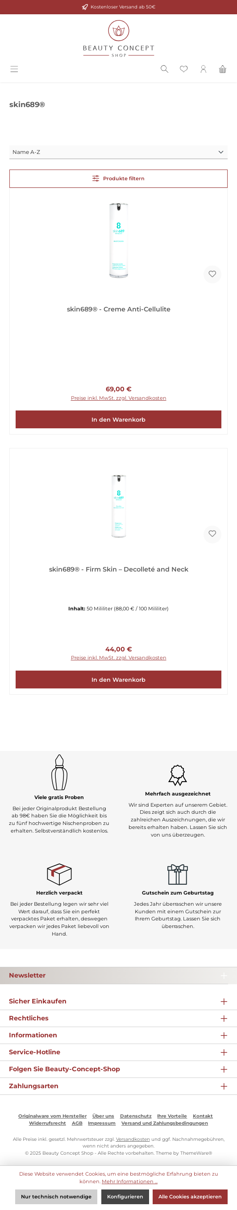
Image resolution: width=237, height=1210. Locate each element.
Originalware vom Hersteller (52, 1116)
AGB (77, 1123)
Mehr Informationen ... (130, 1181)
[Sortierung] (118, 152)
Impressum (102, 1123)
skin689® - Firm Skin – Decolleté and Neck (118, 569)
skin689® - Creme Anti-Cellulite (118, 309)
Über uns (103, 1116)
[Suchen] (165, 70)
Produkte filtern (118, 178)
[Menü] (14, 70)
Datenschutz (136, 1116)
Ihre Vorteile (172, 1116)
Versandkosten (133, 1139)
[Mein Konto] (203, 70)
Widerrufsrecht (47, 1123)
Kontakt (203, 1116)
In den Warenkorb (118, 419)
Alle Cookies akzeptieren (190, 1196)
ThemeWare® (196, 1153)
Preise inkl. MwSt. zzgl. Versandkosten (118, 398)
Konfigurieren (125, 1196)
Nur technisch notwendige (56, 1196)
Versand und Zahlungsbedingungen (164, 1123)
